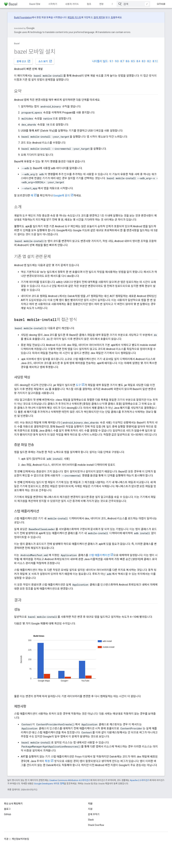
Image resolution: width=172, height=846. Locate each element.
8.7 (122, 61)
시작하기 (52, 4)
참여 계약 (98, 17)
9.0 (117, 61)
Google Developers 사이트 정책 (49, 783)
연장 (101, 4)
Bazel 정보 (34, 4)
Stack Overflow (96, 825)
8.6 (127, 61)
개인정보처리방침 (20, 839)
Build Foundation (23, 17)
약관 (6, 839)
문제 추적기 (93, 814)
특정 (47, 761)
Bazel (16, 43)
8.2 (149, 61)
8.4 (138, 61)
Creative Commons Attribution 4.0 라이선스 (69, 780)
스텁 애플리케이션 (99, 555)
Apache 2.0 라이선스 (139, 780)
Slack (91, 819)
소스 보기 (45, 61)
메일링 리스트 (74, 17)
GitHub (161, 4)
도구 (78, 385)
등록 (113, 17)
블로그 (7, 809)
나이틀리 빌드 (100, 61)
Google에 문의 (61, 195)
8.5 (133, 61)
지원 (90, 809)
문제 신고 (23, 61)
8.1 (155, 61)
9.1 (111, 61)
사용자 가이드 (72, 4)
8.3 (143, 61)
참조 (89, 4)
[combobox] (133, 4)
